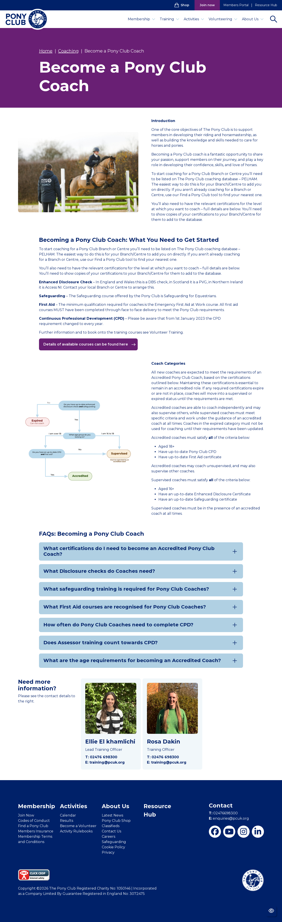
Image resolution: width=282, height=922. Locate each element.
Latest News (112, 815)
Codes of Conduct (34, 821)
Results (66, 821)
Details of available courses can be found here (89, 344)
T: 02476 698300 (101, 757)
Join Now (26, 815)
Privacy (108, 852)
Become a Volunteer (78, 826)
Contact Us (111, 831)
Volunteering (223, 19)
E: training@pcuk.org (105, 762)
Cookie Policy (113, 847)
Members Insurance (35, 831)
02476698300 (223, 813)
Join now (207, 5)
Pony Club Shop (116, 821)
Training (169, 19)
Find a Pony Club (33, 826)
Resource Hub (266, 5)
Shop (181, 5)
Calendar (68, 815)
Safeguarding (114, 842)
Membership (141, 19)
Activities (194, 19)
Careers (108, 836)
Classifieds (110, 826)
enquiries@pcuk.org (229, 818)
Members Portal (236, 5)
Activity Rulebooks (76, 831)
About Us (253, 19)
